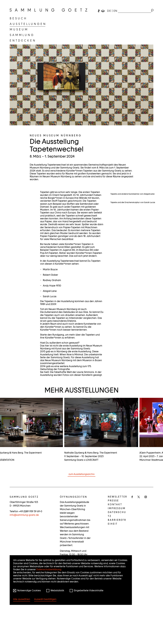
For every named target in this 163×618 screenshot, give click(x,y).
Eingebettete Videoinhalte (88, 590)
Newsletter (117, 508)
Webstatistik (57, 590)
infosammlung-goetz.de (24, 526)
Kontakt (115, 516)
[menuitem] (18, 18)
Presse (113, 512)
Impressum (117, 520)
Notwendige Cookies (29, 590)
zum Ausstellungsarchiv (82, 486)
